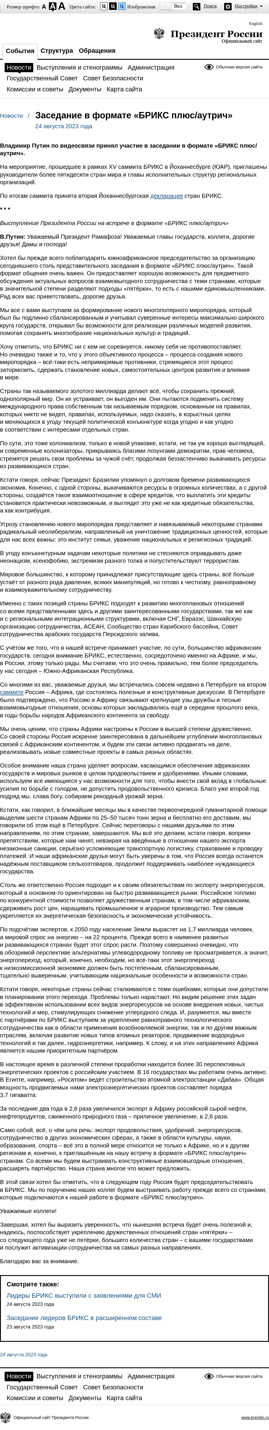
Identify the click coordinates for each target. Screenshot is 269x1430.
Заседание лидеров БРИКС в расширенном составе (84, 1318)
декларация (166, 196)
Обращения (97, 50)
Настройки (246, 6)
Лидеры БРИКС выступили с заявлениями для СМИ (84, 1295)
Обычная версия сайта (239, 66)
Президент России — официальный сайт (208, 35)
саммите (11, 692)
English (255, 23)
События (20, 51)
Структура (57, 50)
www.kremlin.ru (255, 1417)
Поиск (210, 6)
